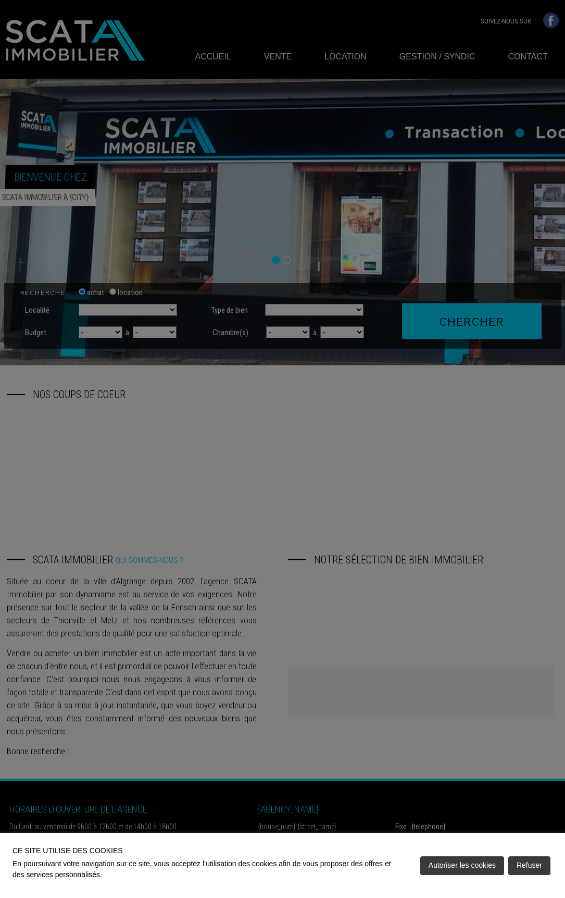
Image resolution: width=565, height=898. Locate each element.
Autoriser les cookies (462, 865)
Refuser (529, 865)
